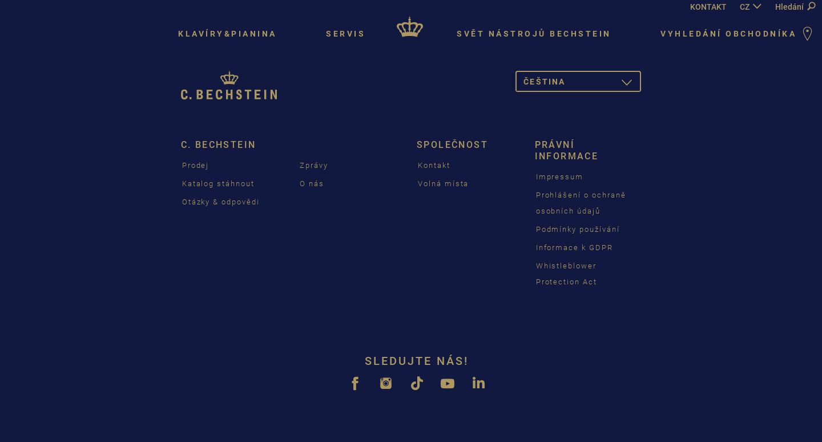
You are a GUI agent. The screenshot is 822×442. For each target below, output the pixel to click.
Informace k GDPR (574, 247)
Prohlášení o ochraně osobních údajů (581, 203)
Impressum (560, 176)
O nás (312, 183)
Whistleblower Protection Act (566, 274)
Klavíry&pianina (227, 33)
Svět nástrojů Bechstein (534, 33)
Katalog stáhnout (218, 183)
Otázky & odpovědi (221, 202)
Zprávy (314, 165)
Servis (345, 33)
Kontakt (434, 165)
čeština (582, 84)
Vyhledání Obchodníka (738, 34)
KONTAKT (708, 6)
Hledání (795, 6)
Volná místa (443, 183)
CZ (745, 6)
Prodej (195, 165)
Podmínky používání (578, 229)
